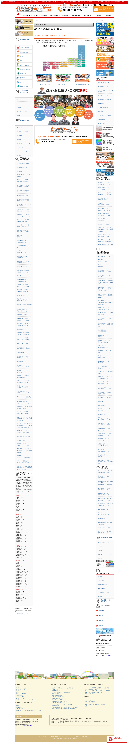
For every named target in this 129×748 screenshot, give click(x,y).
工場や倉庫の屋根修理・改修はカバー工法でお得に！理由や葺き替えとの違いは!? (105, 483)
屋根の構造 (19, 171)
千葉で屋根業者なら (103, 588)
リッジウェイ (20, 147)
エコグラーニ (20, 135)
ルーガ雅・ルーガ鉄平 (22, 131)
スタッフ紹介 (101, 580)
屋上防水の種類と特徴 (22, 195)
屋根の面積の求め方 (22, 266)
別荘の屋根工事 (101, 518)
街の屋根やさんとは (103, 86)
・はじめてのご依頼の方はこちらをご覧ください (62, 688)
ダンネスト (100, 558)
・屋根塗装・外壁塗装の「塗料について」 (94, 692)
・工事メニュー (54, 689)
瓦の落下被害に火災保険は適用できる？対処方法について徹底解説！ (105, 282)
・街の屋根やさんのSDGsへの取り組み (24, 699)
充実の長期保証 (101, 119)
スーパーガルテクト (22, 127)
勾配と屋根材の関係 (22, 314)
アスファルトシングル (22, 111)
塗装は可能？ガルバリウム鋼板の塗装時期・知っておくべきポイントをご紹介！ (24, 419)
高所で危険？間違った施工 (23, 436)
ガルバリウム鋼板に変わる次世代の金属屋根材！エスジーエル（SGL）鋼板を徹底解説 (24, 425)
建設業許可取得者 (102, 584)
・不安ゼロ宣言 (19, 692)
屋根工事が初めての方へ (104, 82)
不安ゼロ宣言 (101, 103)
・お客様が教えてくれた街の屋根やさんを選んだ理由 (28, 710)
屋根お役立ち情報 (102, 414)
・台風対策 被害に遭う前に (58, 696)
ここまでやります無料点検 (104, 115)
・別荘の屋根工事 (55, 705)
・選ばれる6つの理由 (20, 689)
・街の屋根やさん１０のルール (22, 691)
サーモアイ (100, 546)
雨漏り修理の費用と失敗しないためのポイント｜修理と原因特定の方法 (105, 295)
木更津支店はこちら (108, 655)
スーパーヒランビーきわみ (23, 143)
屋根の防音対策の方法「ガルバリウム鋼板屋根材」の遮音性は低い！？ (105, 302)
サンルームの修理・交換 (104, 527)
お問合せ (100, 596)
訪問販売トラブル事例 (103, 224)
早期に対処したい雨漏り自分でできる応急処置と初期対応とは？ (105, 462)
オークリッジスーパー (22, 151)
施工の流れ (100, 111)
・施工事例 (17, 706)
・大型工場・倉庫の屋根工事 (58, 702)
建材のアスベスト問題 (22, 343)
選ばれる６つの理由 (103, 95)
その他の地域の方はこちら (82, 84)
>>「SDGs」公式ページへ (21, 613)
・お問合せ (87, 706)
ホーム (36, 20)
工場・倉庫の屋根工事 (103, 509)
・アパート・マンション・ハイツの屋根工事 (61, 704)
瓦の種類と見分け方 (22, 329)
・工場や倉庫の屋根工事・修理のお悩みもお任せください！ (65, 707)
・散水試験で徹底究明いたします (59, 695)
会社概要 (100, 576)
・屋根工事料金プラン (56, 691)
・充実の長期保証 (19, 695)
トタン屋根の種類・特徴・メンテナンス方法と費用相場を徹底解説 (105, 325)
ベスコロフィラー (102, 550)
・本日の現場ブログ (20, 709)
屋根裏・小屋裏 (21, 295)
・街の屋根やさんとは (20, 688)
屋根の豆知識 (20, 361)
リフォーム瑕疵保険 (103, 107)
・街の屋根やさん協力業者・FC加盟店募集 (94, 704)
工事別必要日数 (101, 405)
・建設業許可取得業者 (89, 701)
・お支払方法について (20, 698)
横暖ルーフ (19, 139)
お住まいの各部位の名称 (23, 163)
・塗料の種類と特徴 (89, 694)
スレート (19, 99)
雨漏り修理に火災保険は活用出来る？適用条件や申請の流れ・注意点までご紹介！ (105, 289)
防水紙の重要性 (21, 352)
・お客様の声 (18, 707)
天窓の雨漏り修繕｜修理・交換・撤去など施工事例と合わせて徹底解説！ (24, 450)
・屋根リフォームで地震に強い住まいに (60, 699)
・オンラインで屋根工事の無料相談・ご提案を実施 (96, 688)
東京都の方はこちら (45, 84)
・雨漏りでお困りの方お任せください (60, 694)
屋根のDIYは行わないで (23, 440)
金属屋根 (19, 107)
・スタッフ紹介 (88, 700)
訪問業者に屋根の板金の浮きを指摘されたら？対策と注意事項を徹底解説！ (105, 229)
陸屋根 (18, 115)
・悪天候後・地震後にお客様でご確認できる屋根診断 (97, 691)
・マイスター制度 (19, 696)
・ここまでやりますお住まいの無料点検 (60, 692)
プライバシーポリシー (103, 592)
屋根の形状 (19, 276)
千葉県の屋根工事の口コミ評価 (105, 244)
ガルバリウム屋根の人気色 (104, 397)
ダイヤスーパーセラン (103, 542)
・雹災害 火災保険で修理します (59, 698)
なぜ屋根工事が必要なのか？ (105, 256)
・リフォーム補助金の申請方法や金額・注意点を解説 (63, 708)
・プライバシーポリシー (90, 703)
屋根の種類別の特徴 (22, 167)
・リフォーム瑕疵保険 (20, 694)
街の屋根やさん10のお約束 (104, 99)
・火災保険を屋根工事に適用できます (60, 701)
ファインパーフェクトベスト (105, 554)
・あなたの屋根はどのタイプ (91, 689)
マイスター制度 (101, 123)
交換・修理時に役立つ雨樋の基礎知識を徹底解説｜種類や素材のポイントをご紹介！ (24, 467)
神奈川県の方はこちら (64, 84)
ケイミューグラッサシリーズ (24, 155)
